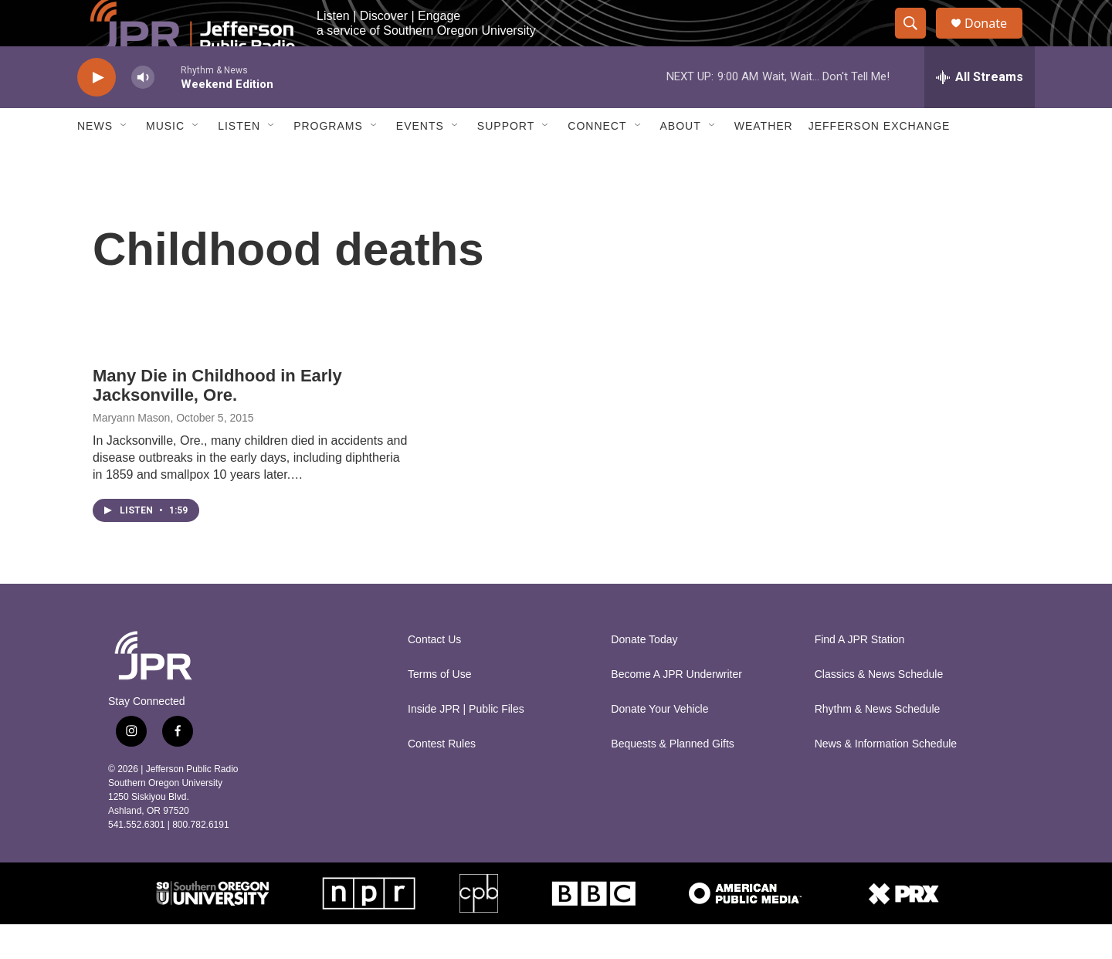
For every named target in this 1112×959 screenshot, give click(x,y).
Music (165, 160)
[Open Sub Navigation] (124, 160)
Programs (328, 160)
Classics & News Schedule (879, 709)
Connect (597, 160)
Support (505, 160)
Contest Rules (442, 778)
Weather (763, 160)
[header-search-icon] (917, 40)
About (680, 160)
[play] (96, 112)
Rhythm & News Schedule (878, 744)
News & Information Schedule (886, 778)
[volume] (143, 112)
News (95, 160)
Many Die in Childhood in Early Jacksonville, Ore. (217, 420)
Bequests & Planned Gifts (672, 778)
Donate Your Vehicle (659, 744)
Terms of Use (439, 709)
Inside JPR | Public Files (466, 744)
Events (420, 160)
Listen (239, 160)
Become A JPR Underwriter (676, 709)
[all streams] (979, 112)
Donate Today (644, 674)
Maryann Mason (131, 452)
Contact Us (434, 674)
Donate (995, 40)
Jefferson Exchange (880, 160)
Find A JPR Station (860, 674)
